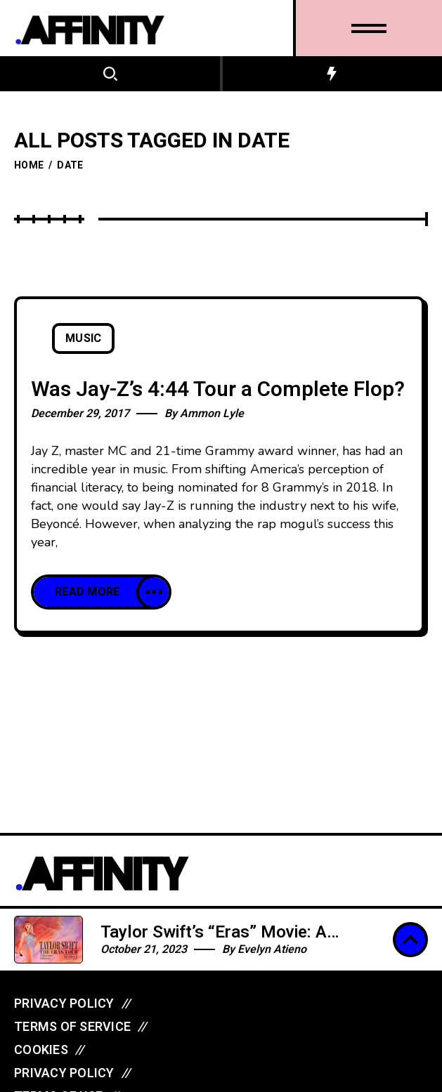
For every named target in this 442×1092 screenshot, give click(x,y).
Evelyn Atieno (272, 949)
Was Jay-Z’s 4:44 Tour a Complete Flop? (218, 389)
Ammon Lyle (212, 413)
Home (29, 165)
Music (83, 338)
